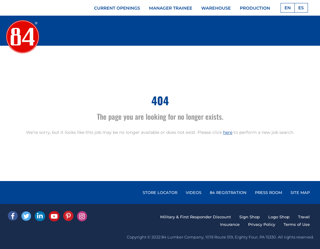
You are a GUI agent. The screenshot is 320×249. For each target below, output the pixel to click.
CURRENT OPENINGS (117, 8)
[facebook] (13, 215)
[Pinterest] (68, 216)
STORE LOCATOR (160, 192)
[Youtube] (54, 216)
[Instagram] (82, 216)
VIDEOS (193, 192)
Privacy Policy (261, 224)
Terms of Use (297, 224)
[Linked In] (40, 216)
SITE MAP (300, 192)
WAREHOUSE (216, 8)
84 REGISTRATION (228, 192)
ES (301, 8)
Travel (304, 216)
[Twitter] (26, 216)
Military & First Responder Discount (195, 216)
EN (287, 8)
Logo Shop (279, 216)
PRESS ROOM (268, 192)
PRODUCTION (255, 8)
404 (160, 100)
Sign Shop (249, 216)
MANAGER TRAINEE (170, 8)
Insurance (230, 224)
